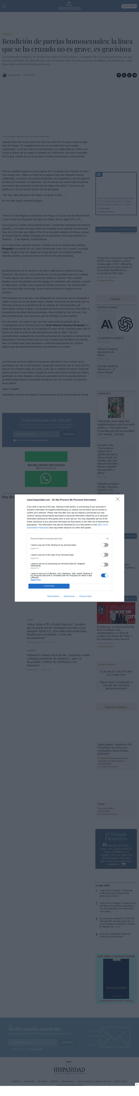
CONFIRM (49, 586)
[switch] (104, 545)
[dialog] (69, 548)
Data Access (69, 596)
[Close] (118, 500)
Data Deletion (53, 596)
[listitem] (69, 538)
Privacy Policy (85, 596)
